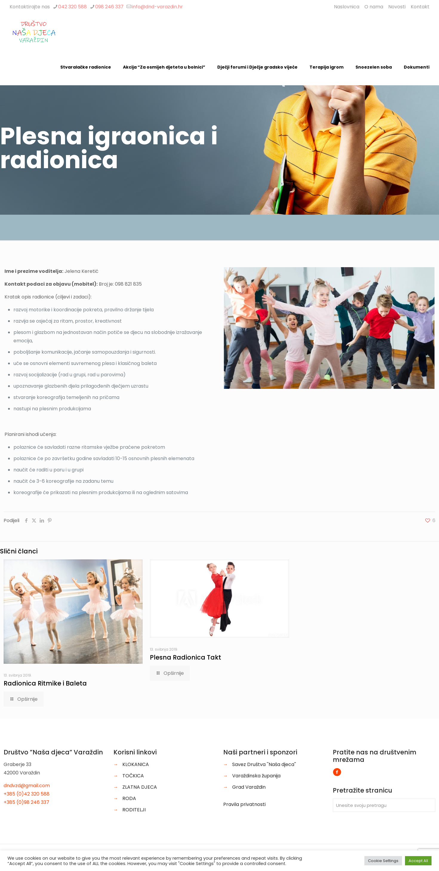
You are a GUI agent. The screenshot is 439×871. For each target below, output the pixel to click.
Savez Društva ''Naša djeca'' (264, 764)
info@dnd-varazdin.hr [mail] (157, 6)
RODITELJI (134, 809)
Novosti (397, 6)
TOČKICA (133, 775)
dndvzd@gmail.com (27, 785)
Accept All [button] (418, 861)
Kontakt (420, 6)
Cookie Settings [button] (383, 861)
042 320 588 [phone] (72, 6)
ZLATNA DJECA (139, 787)
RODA (129, 798)
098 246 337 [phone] (109, 6)
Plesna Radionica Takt (185, 657)
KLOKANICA (135, 764)
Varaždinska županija (256, 775)
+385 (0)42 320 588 (27, 793)
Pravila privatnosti (244, 804)
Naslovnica (346, 6)
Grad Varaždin (249, 787)
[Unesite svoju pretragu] (384, 805)
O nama (373, 6)
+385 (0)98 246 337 (26, 802)
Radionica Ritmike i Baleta (45, 683)
